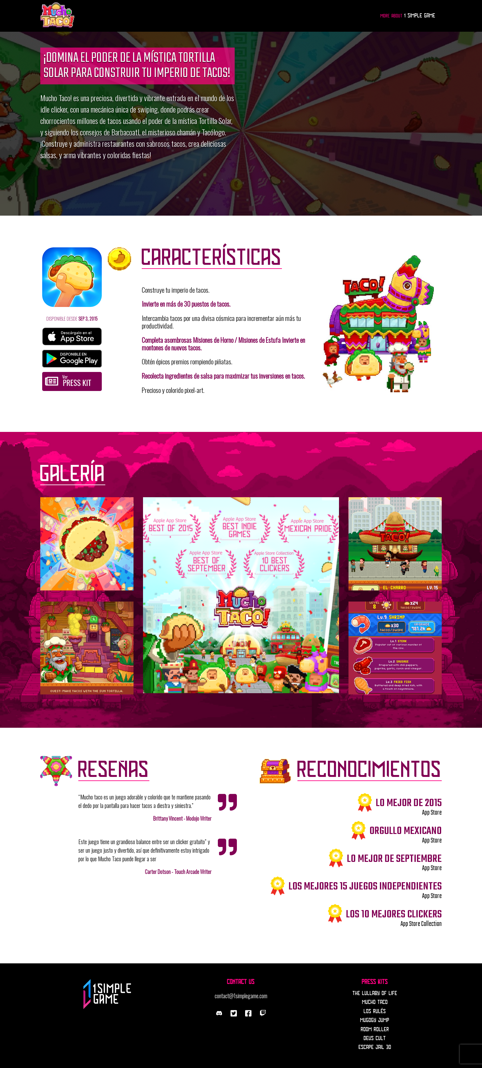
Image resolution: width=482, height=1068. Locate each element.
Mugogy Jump (374, 1020)
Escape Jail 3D (375, 1047)
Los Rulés (375, 1011)
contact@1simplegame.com (241, 996)
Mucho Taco (375, 1002)
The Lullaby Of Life (375, 993)
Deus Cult (375, 1038)
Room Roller (375, 1029)
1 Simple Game (419, 15)
